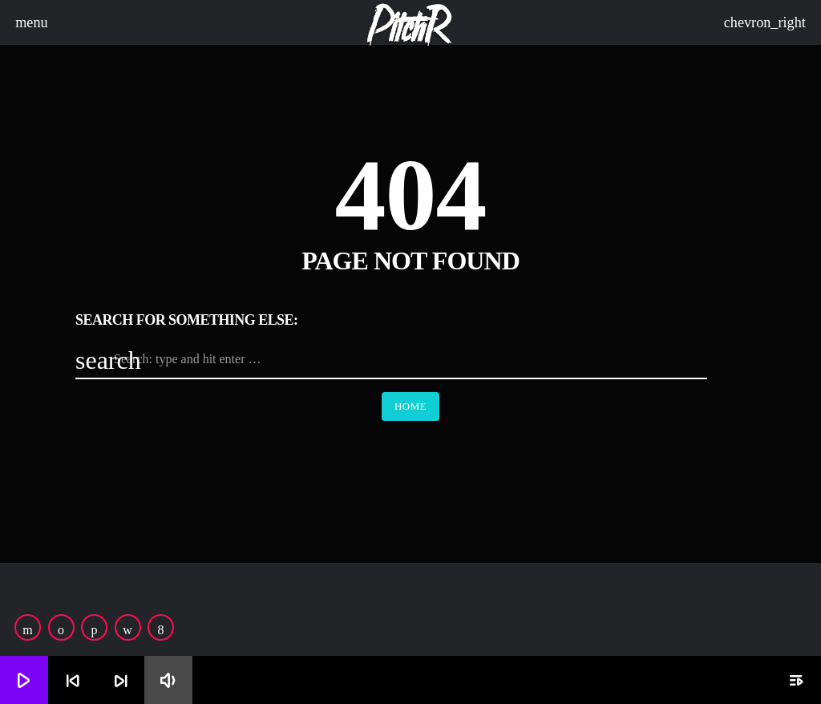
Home (410, 406)
